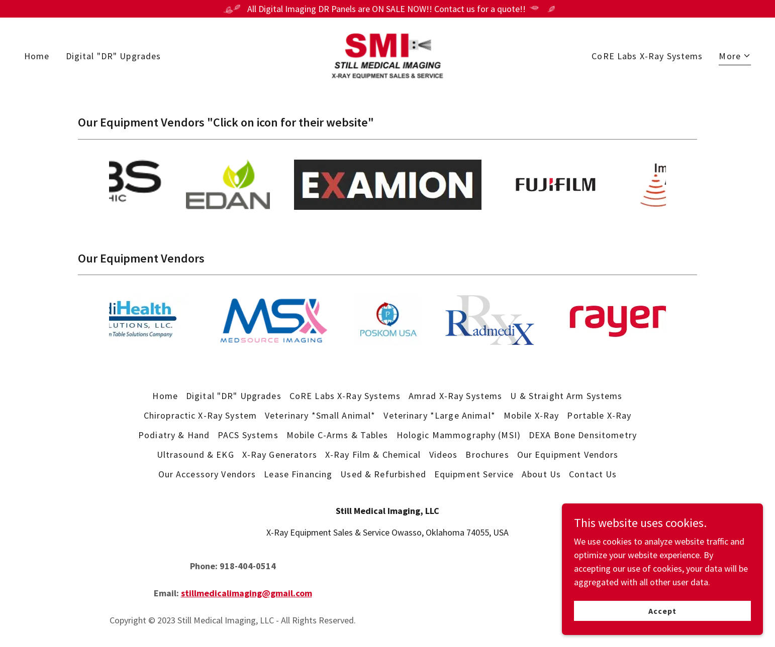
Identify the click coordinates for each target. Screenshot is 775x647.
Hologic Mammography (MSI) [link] (459, 435)
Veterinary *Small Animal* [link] (320, 415)
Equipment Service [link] (474, 474)
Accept (662, 611)
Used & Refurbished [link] (383, 474)
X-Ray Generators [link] (279, 454)
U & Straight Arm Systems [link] (566, 396)
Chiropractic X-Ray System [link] (200, 415)
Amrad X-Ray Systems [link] (456, 396)
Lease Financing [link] (298, 474)
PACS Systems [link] (248, 435)
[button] (735, 57)
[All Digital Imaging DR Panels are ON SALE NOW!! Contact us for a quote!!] (387, 9)
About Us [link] (541, 474)
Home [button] (165, 396)
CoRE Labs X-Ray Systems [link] (647, 56)
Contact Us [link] (593, 474)
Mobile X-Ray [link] (531, 415)
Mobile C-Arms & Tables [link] (337, 435)
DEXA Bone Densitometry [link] (583, 435)
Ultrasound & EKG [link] (195, 454)
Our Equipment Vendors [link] (568, 454)
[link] (387, 54)
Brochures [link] (487, 454)
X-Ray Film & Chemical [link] (373, 454)
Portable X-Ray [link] (599, 415)
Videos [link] (443, 454)
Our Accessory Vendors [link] (207, 474)
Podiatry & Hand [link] (174, 435)
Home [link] (37, 56)
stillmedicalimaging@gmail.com (246, 593)
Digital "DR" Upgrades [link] (113, 56)
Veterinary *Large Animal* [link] (439, 415)
